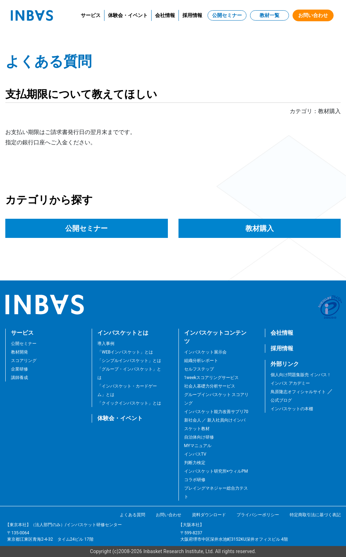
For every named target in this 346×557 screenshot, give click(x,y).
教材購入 (259, 228)
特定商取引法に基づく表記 (315, 514)
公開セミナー (227, 15)
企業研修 (19, 369)
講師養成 (19, 377)
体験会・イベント (128, 15)
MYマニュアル (198, 445)
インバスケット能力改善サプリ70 (216, 411)
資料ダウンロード (209, 514)
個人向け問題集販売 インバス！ (301, 374)
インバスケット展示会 (205, 352)
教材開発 (19, 352)
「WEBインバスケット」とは (125, 352)
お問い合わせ (313, 15)
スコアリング (23, 360)
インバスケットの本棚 (292, 408)
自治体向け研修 (199, 437)
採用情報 (192, 15)
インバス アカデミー (290, 383)
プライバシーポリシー (258, 514)
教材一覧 (269, 15)
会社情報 (165, 15)
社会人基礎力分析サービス (209, 386)
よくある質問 (132, 514)
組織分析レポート (201, 360)
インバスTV (195, 454)
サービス (91, 15)
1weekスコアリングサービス (211, 377)
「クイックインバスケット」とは (129, 403)
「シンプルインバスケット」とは (129, 360)
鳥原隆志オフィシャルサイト (298, 391)
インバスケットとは (122, 332)
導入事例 (105, 343)
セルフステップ (199, 369)
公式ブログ (281, 400)
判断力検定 (194, 462)
